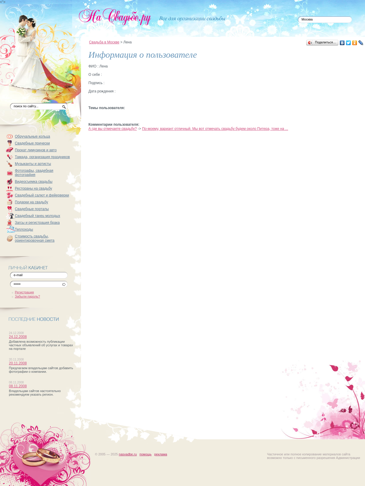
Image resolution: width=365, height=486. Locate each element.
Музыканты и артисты (33, 164)
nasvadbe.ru (128, 454)
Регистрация (24, 292)
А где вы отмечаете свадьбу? (112, 129)
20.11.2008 (18, 363)
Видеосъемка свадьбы (34, 182)
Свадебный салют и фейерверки (42, 195)
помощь (145, 454)
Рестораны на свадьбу (33, 188)
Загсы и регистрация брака (37, 223)
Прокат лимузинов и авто (36, 150)
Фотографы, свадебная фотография (34, 173)
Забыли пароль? (27, 296)
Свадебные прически (32, 143)
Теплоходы (24, 229)
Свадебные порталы (32, 209)
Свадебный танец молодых (37, 216)
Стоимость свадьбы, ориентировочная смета (35, 238)
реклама (160, 454)
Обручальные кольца (32, 136)
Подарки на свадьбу (31, 202)
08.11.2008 (18, 386)
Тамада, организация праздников (42, 157)
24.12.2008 (18, 337)
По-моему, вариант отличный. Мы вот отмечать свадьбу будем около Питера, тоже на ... (215, 129)
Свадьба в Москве (104, 42)
